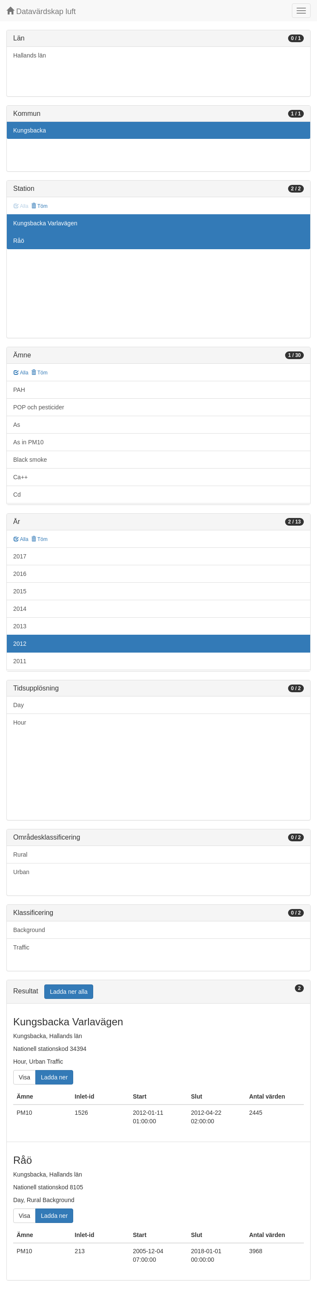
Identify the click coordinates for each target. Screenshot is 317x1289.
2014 (19, 608)
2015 (19, 591)
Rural (20, 854)
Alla (21, 373)
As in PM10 (28, 442)
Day (18, 705)
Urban (21, 872)
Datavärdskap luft (41, 11)
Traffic (21, 947)
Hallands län (29, 55)
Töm (39, 206)
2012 (19, 643)
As (16, 424)
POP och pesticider (38, 407)
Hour (19, 722)
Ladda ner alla (69, 991)
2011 (19, 661)
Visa (24, 1077)
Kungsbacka (29, 130)
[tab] (158, 992)
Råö (18, 240)
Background (29, 929)
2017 (19, 556)
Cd (17, 494)
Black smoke (30, 459)
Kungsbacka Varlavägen (45, 223)
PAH (19, 389)
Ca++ (20, 477)
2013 (19, 626)
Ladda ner (54, 1077)
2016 (19, 573)
